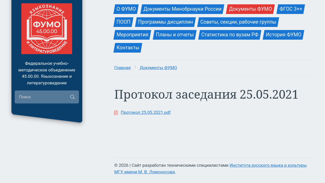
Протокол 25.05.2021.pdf (146, 112)
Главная (122, 67)
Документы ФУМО (158, 67)
